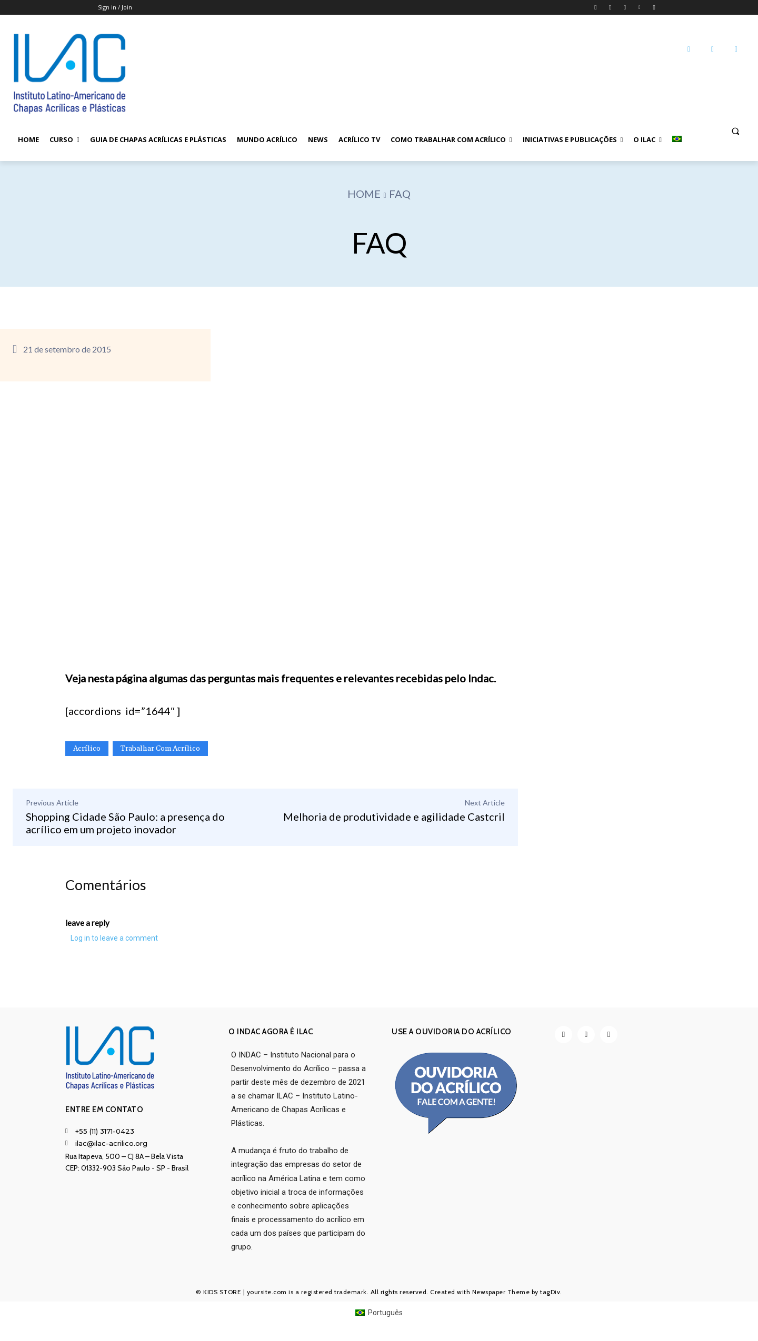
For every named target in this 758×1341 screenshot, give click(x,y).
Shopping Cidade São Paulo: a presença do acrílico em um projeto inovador (125, 822)
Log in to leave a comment (114, 939)
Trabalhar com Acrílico (160, 748)
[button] (735, 130)
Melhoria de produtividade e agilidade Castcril (394, 816)
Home (364, 193)
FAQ (400, 193)
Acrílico (87, 748)
